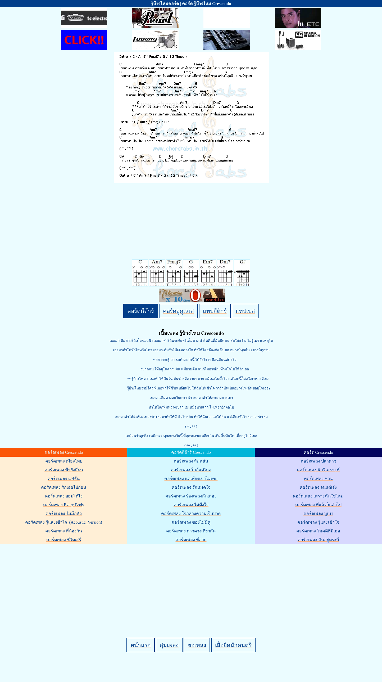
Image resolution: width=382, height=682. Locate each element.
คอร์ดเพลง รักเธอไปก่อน (63, 487)
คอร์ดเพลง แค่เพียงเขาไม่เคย (190, 478)
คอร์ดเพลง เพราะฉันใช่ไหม (318, 496)
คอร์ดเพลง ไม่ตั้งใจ (191, 504)
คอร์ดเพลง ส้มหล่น (191, 461)
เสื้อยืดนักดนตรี (233, 645)
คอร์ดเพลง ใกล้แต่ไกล (191, 470)
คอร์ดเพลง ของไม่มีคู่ (191, 522)
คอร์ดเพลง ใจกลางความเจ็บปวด (191, 513)
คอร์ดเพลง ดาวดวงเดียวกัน (191, 531)
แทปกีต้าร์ (215, 311)
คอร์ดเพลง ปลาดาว (318, 461)
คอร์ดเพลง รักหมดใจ (191, 487)
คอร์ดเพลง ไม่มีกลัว (64, 513)
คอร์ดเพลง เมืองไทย (63, 461)
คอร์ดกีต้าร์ (140, 311)
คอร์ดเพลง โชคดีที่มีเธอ (318, 531)
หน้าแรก (140, 645)
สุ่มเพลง (169, 645)
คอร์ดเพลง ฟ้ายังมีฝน (63, 470)
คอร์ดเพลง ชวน (318, 478)
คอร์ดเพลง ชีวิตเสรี (63, 539)
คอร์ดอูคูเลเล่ (178, 311)
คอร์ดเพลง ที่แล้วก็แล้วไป (318, 504)
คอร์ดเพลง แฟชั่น (64, 478)
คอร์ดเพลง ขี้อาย (190, 539)
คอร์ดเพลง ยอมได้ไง (64, 496)
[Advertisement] (192, 582)
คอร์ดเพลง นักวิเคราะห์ (318, 470)
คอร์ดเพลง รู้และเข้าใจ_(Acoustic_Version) (63, 522)
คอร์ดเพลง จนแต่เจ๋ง (318, 487)
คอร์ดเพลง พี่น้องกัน (63, 531)
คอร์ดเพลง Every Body (63, 504)
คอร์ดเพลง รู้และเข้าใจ (318, 522)
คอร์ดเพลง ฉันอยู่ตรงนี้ (318, 539)
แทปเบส (245, 311)
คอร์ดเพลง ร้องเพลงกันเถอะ (191, 496)
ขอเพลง (197, 645)
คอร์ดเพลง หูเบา (318, 513)
